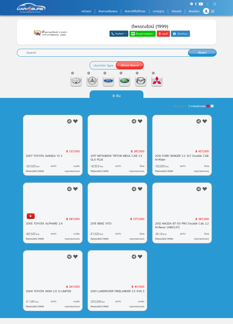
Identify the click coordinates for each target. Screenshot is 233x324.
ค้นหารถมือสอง (108, 11)
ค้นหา (202, 52)
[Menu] (212, 11)
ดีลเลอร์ (176, 11)
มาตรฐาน (158, 11)
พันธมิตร (194, 11)
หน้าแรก (86, 11)
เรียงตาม (178, 109)
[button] (118, 34)
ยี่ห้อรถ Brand (130, 65)
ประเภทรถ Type (103, 65)
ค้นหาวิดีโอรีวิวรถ (135, 11)
